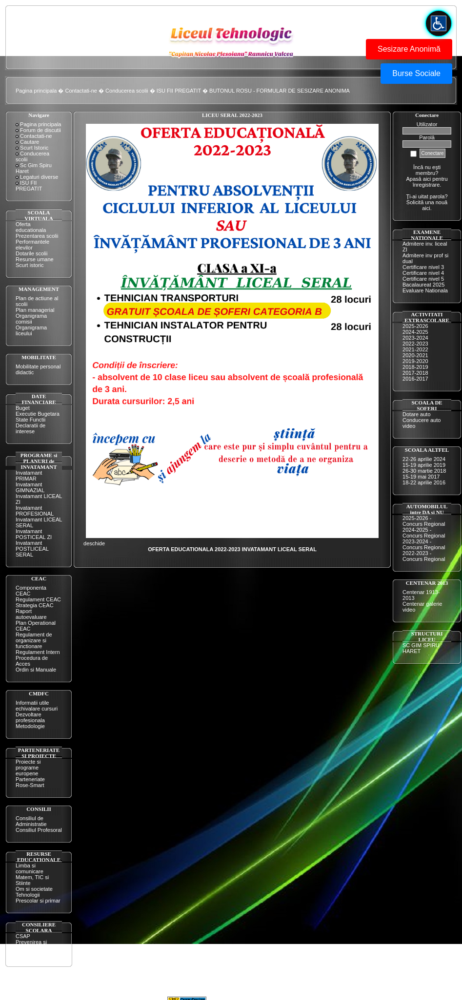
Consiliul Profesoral (39, 830)
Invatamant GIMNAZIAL (30, 487)
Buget (23, 408)
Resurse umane (35, 259)
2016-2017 (415, 379)
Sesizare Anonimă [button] (409, 49)
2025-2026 (415, 326)
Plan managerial (35, 310)
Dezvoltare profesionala (30, 717)
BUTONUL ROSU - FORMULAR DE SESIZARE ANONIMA (279, 91)
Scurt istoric (29, 265)
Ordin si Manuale (36, 670)
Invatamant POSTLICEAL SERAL (32, 549)
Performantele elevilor (32, 244)
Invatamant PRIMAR (29, 475)
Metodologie (30, 726)
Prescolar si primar (38, 901)
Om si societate (34, 889)
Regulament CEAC (38, 599)
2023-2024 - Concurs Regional (423, 544)
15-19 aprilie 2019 (423, 465)
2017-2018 (415, 373)
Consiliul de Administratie (31, 821)
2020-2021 (415, 355)
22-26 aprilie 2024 (423, 459)
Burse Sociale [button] (416, 73)
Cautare (29, 142)
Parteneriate (30, 779)
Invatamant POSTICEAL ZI (34, 534)
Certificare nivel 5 (423, 279)
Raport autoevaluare (31, 614)
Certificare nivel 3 (423, 267)
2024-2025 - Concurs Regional (423, 532)
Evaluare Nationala (425, 290)
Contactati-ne (81, 91)
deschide (232, 546)
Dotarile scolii (31, 253)
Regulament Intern (38, 652)
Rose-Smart (30, 785)
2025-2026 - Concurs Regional (423, 521)
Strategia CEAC (35, 605)
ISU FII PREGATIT (179, 91)
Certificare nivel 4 (423, 273)
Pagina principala (36, 91)
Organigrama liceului (31, 330)
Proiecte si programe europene (28, 767)
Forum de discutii (40, 130)
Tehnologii (28, 895)
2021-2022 (415, 349)
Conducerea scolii (126, 91)
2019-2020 (415, 361)
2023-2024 (415, 338)
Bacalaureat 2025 (423, 285)
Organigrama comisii (31, 319)
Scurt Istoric (34, 148)
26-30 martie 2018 (424, 471)
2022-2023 (415, 343)
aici (426, 208)
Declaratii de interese (30, 428)
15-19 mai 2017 (421, 477)
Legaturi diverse (39, 177)
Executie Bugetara (38, 414)
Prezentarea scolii (37, 236)
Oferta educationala (31, 227)
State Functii (30, 420)
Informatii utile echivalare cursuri (37, 706)
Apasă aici (418, 179)
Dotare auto (416, 414)
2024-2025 (415, 332)
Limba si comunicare (29, 868)
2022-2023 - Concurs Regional (423, 556)
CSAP (23, 936)
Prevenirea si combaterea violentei (31, 948)
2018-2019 (415, 367)
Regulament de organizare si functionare (34, 640)
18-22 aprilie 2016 (423, 482)
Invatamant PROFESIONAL (35, 511)
